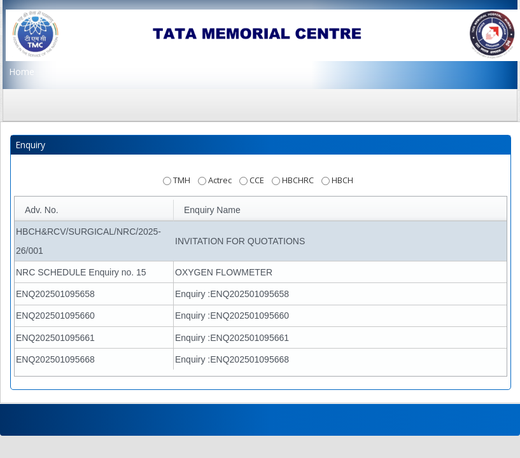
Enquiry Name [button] (212, 210)
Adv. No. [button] (42, 210)
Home (21, 72)
